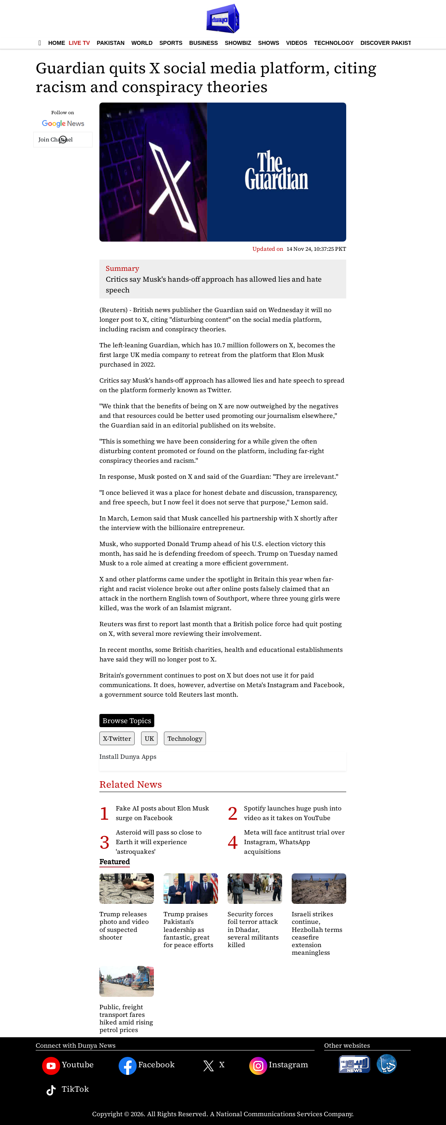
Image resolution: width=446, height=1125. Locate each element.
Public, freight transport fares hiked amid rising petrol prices (126, 1018)
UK (149, 738)
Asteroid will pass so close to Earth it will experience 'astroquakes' (159, 842)
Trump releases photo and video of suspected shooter (124, 925)
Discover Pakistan (390, 43)
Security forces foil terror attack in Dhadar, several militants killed (253, 929)
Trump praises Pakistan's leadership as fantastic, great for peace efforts (188, 929)
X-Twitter (117, 738)
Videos (296, 43)
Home (56, 43)
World (142, 43)
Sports (171, 43)
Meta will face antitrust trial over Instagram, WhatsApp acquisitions (294, 842)
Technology (334, 43)
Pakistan (110, 43)
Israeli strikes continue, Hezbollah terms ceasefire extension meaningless (317, 933)
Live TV (79, 43)
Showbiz (238, 43)
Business (203, 43)
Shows (268, 43)
